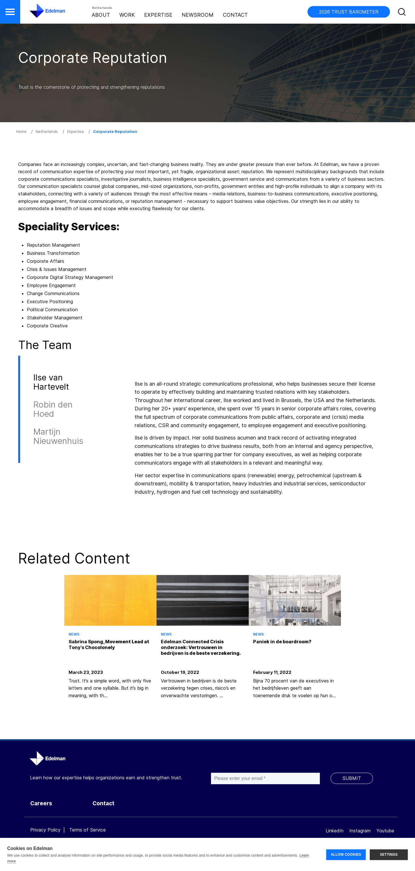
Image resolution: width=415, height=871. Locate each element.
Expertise (158, 15)
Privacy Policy (45, 830)
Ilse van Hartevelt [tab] (51, 382)
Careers (41, 803)
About (101, 15)
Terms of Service (87, 830)
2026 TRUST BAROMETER (348, 12)
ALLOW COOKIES (346, 855)
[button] (10, 12)
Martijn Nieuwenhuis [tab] (58, 436)
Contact (235, 15)
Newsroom (198, 15)
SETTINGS (389, 855)
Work (127, 15)
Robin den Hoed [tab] (53, 409)
